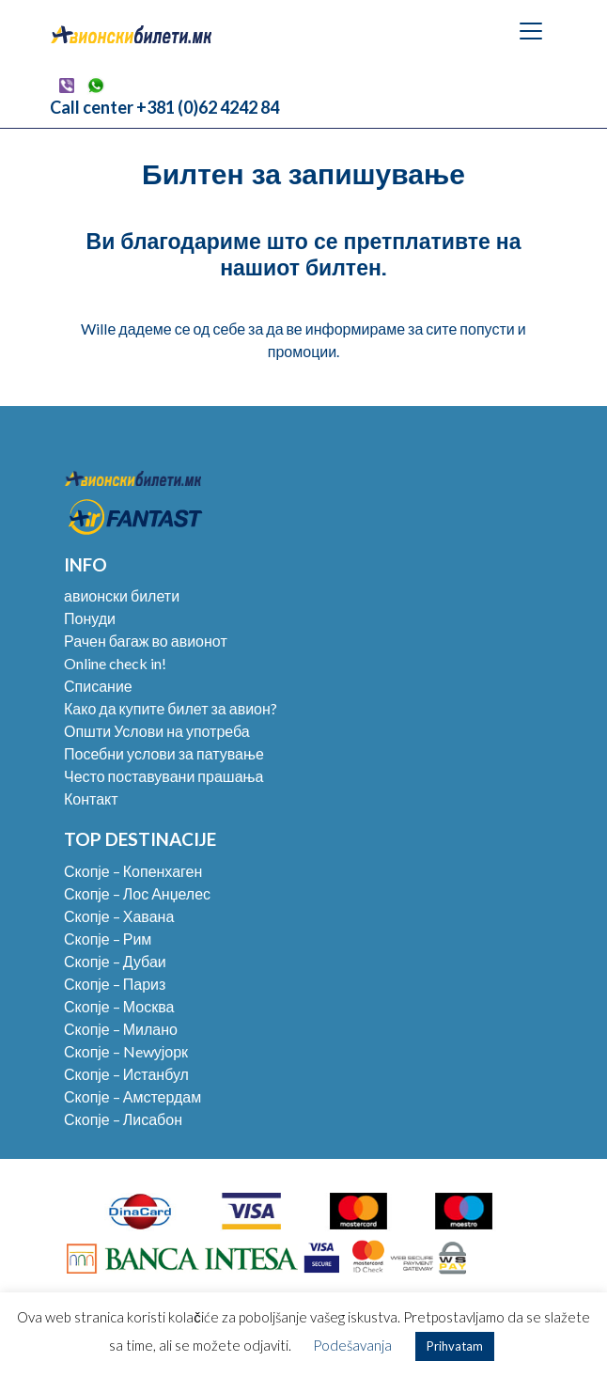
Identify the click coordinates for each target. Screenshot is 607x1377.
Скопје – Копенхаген (133, 871)
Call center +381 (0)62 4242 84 (164, 107)
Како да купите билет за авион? (170, 708)
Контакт (91, 798)
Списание (98, 686)
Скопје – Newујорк (126, 1051)
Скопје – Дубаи (115, 961)
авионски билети (121, 595)
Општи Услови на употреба (157, 731)
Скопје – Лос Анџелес (137, 893)
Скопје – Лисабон (123, 1119)
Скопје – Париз (114, 984)
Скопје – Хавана (119, 916)
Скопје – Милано (121, 1029)
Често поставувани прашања (163, 776)
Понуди (90, 618)
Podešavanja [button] (352, 1345)
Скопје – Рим (107, 938)
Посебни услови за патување (164, 753)
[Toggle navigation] (531, 31)
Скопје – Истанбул (126, 1074)
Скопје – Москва (119, 1006)
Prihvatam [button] (455, 1346)
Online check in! (115, 663)
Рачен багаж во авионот (145, 640)
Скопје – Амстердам (132, 1096)
